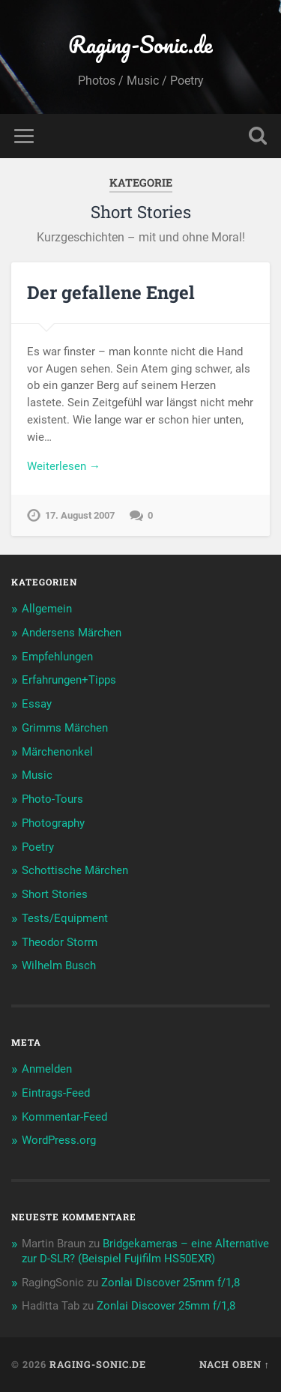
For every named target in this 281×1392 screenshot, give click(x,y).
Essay (37, 704)
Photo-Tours (52, 799)
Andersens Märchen (71, 632)
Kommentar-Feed (64, 1117)
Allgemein (47, 608)
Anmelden (47, 1069)
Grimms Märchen (65, 728)
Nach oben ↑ (234, 1364)
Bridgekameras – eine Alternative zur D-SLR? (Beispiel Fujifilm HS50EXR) (145, 1251)
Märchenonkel (57, 752)
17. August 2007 (80, 515)
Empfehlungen (57, 656)
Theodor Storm (59, 942)
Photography (53, 823)
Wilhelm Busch (59, 965)
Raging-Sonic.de (140, 44)
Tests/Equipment (65, 918)
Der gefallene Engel (111, 292)
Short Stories (55, 894)
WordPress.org (59, 1140)
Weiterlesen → (63, 466)
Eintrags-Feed (56, 1093)
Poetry (38, 847)
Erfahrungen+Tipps (69, 680)
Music (37, 775)
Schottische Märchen (75, 870)
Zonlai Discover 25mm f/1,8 (170, 1282)
